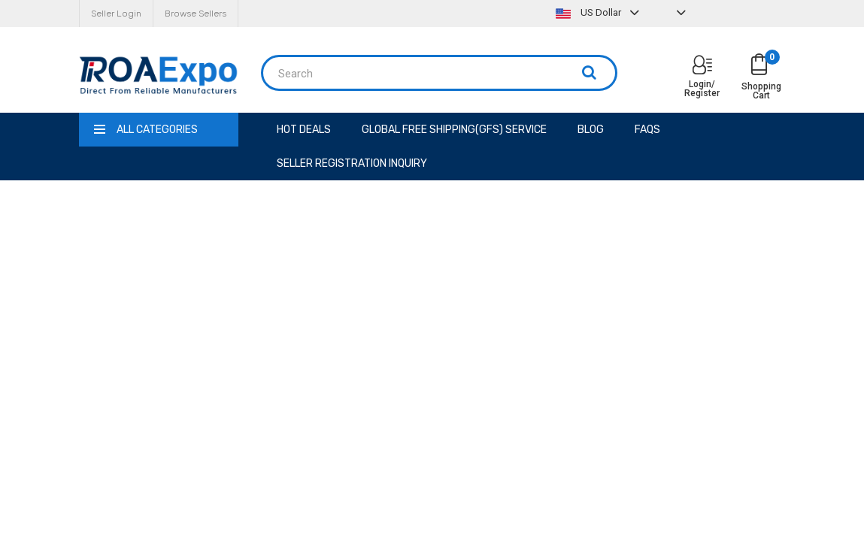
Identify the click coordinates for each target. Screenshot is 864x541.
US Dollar (599, 12)
